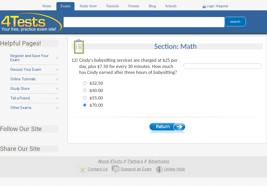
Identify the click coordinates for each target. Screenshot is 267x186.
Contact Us (93, 169)
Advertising (158, 161)
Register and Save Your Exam (29, 58)
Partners (135, 161)
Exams (65, 6)
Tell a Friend (20, 98)
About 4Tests (110, 161)
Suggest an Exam (132, 169)
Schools (170, 6)
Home (46, 6)
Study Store (88, 6)
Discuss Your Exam (25, 69)
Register (222, 6)
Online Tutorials (23, 79)
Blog (152, 6)
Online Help (170, 169)
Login (210, 6)
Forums (133, 6)
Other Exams (21, 108)
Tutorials (112, 6)
